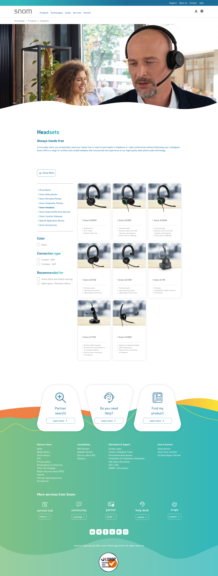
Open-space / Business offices (53, 283)
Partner (87, 12)
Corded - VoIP (46, 259)
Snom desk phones (48, 194)
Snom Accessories (48, 225)
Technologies (57, 12)
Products (44, 12)
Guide (68, 12)
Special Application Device (51, 220)
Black (42, 244)
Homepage (19, 20)
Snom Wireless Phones (50, 198)
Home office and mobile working (54, 279)
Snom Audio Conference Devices (54, 211)
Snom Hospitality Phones (51, 203)
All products (45, 189)
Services (77, 12)
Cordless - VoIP (46, 264)
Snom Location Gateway (50, 216)
